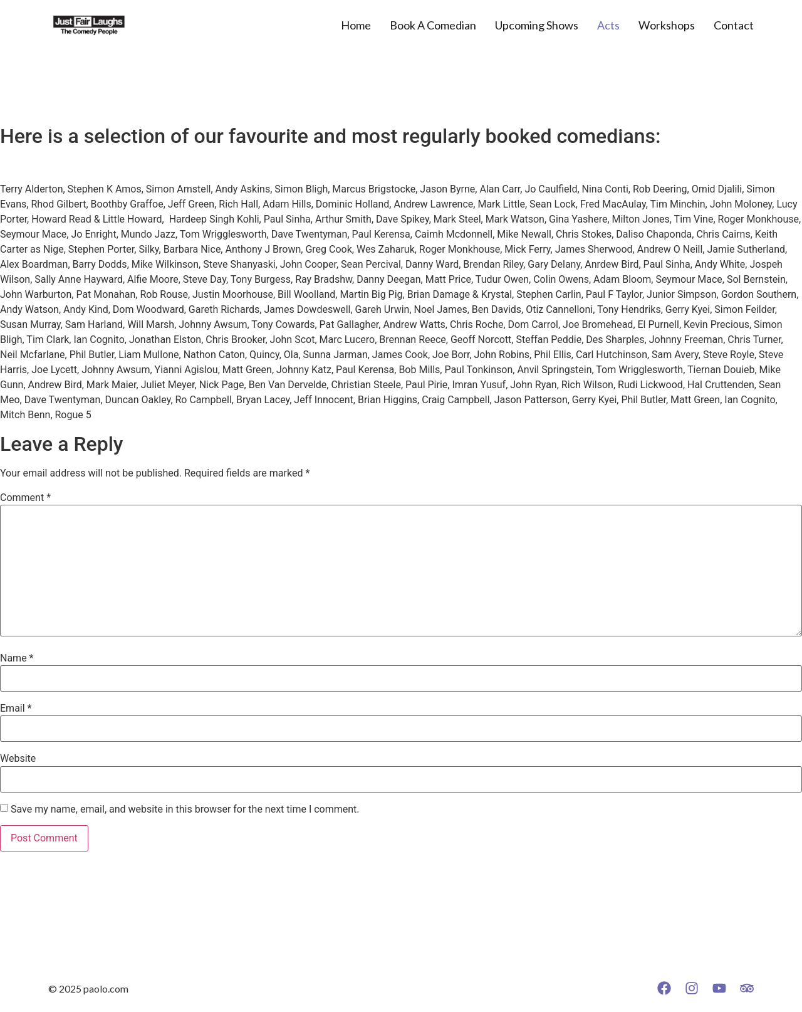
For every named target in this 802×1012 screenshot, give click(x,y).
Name (17, 658)
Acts (608, 25)
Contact (734, 25)
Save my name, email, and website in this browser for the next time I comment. (185, 809)
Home (356, 25)
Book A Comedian (433, 25)
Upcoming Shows (536, 25)
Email (15, 709)
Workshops (666, 25)
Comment (25, 498)
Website (18, 759)
